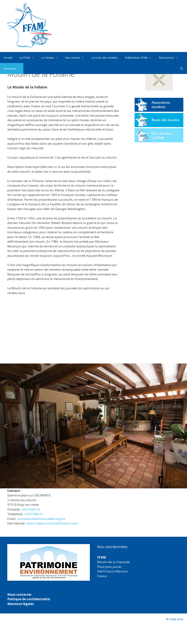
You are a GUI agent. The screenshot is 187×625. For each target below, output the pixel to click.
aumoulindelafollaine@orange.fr (42, 519)
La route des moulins (104, 57)
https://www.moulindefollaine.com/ (52, 523)
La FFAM (28, 57)
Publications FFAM (140, 57)
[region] (93, 425)
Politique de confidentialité (28, 599)
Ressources (170, 57)
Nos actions (76, 57)
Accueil (8, 57)
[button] (6, 426)
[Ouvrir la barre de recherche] (181, 68)
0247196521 (34, 514)
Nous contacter (19, 594)
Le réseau (51, 57)
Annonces (13, 68)
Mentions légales (20, 604)
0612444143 (31, 509)
